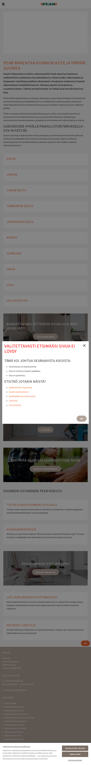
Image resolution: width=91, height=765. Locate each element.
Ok (81, 418)
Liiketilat (13, 400)
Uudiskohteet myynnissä (20, 387)
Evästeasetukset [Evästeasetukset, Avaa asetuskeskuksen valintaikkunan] (75, 760)
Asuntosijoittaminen (19, 391)
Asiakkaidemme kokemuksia (22, 396)
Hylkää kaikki (75, 754)
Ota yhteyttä (15, 405)
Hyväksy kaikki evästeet (75, 748)
